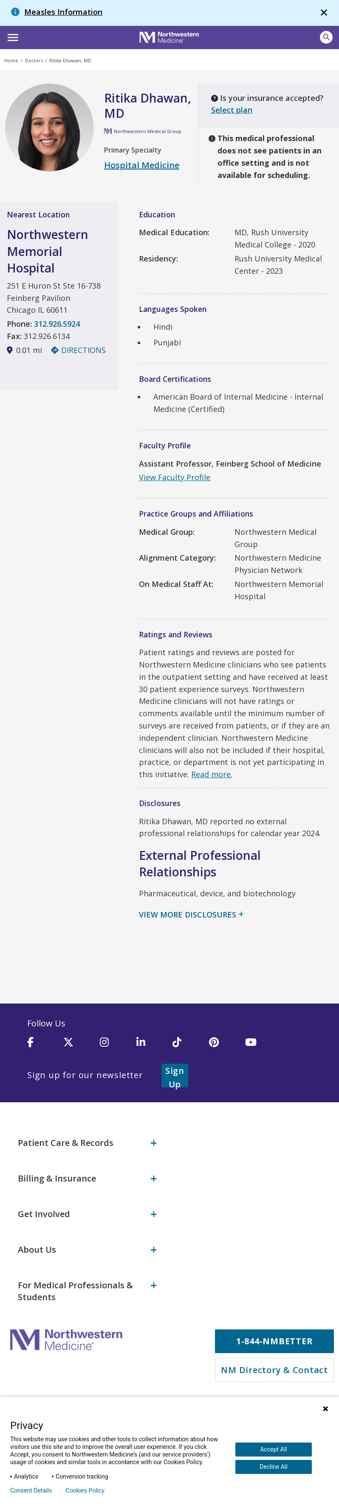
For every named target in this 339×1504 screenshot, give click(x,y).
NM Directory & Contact (274, 1368)
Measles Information (63, 12)
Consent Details (31, 1490)
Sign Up (185, 1075)
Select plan (231, 110)
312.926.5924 (57, 324)
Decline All (273, 1466)
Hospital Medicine (141, 165)
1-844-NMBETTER (274, 1340)
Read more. (211, 774)
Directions (78, 350)
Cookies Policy (85, 1490)
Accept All (273, 1449)
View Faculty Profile (174, 477)
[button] (11, 36)
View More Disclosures (187, 914)
